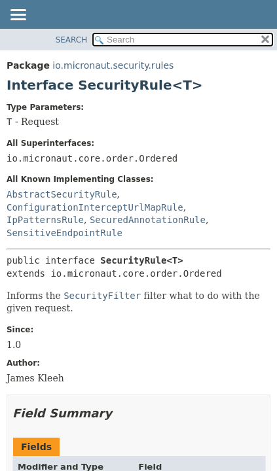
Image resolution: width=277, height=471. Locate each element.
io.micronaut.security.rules (113, 65)
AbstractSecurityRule (62, 194)
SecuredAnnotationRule (148, 220)
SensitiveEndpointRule (64, 233)
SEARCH (72, 39)
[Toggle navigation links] (18, 16)
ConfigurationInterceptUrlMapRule (95, 207)
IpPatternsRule (45, 220)
